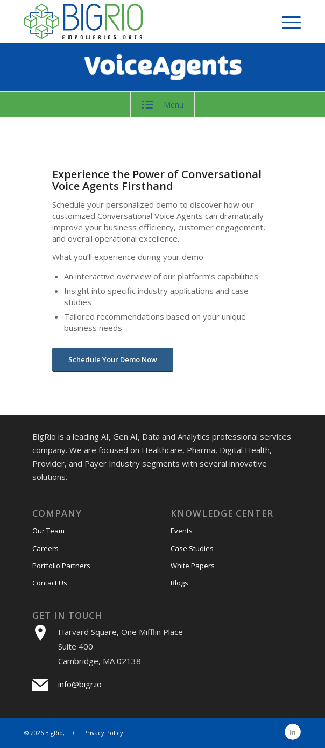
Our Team (48, 530)
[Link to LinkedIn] (293, 732)
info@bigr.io (80, 684)
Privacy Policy (103, 733)
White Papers (193, 565)
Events (182, 530)
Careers (45, 548)
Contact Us (49, 583)
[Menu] (286, 21)
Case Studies (192, 548)
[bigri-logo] (134, 21)
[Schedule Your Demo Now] (112, 360)
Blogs (179, 583)
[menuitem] (286, 21)
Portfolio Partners (61, 565)
